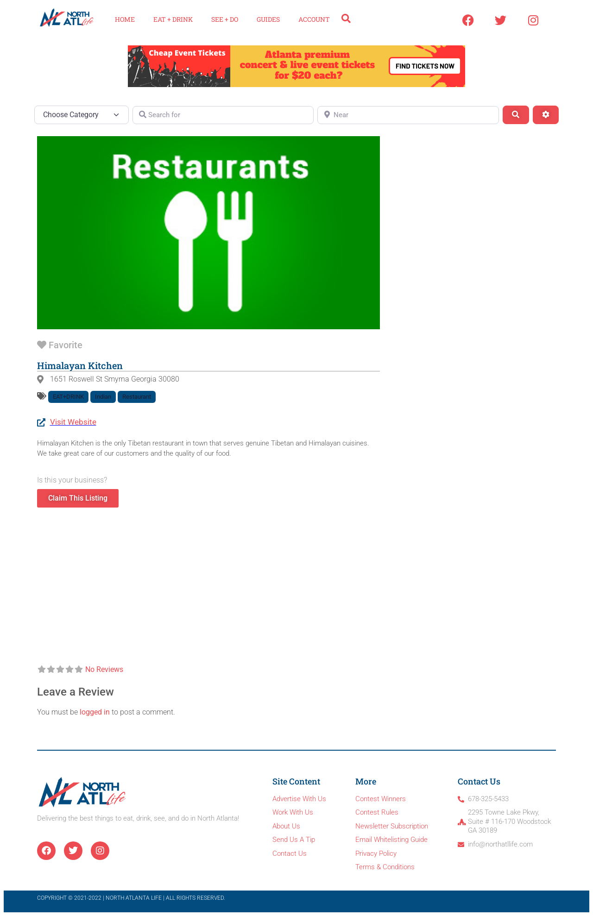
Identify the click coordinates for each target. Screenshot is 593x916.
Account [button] (314, 19)
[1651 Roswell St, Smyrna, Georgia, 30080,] (208, 586)
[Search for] (223, 115)
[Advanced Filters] (546, 115)
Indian (103, 396)
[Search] (516, 115)
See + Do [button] (224, 19)
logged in (95, 712)
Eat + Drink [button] (173, 19)
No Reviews (104, 669)
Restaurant (136, 396)
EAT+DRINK (68, 396)
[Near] (408, 115)
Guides (268, 19)
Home (125, 19)
